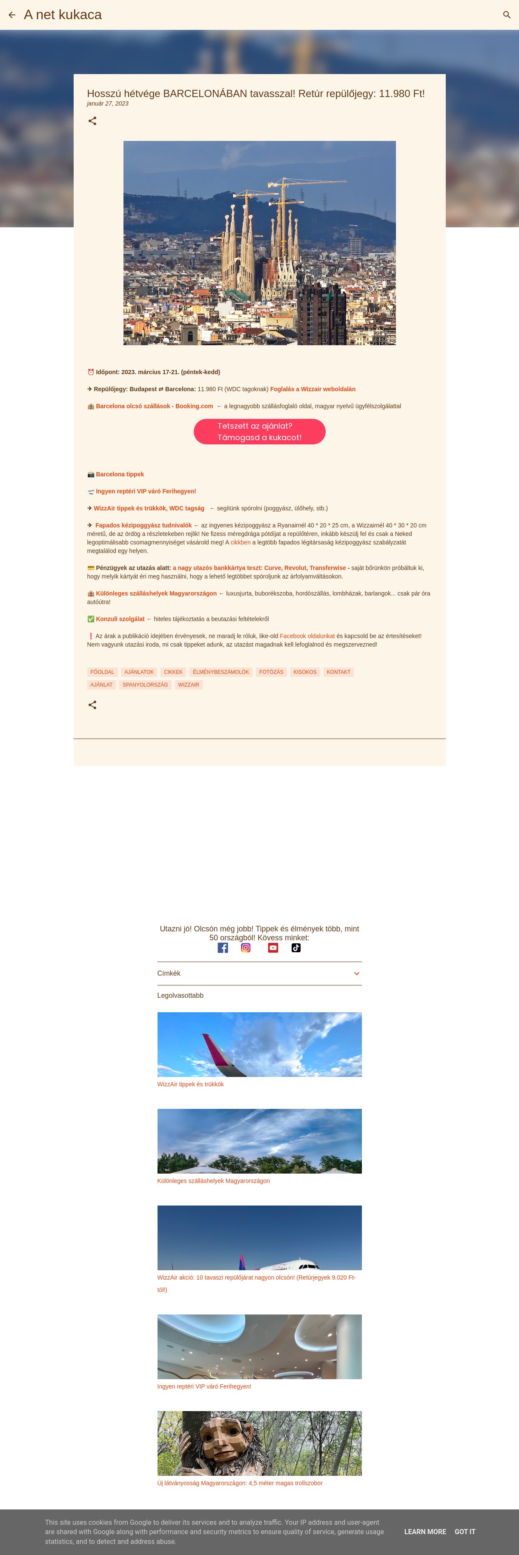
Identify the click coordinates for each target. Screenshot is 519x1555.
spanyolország (145, 685)
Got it (465, 1532)
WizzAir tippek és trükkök (191, 1084)
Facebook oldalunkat (307, 636)
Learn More (425, 1532)
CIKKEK (173, 672)
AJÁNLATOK (139, 672)
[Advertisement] (259, 838)
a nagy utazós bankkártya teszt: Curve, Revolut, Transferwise (259, 567)
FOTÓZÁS (271, 672)
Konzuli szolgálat (120, 619)
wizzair (188, 685)
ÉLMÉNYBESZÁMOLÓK (221, 672)
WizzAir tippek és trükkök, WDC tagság (149, 508)
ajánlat (102, 685)
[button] (92, 121)
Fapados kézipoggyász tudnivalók (143, 525)
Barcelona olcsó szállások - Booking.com (154, 406)
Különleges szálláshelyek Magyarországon (156, 593)
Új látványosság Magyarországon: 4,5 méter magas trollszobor (240, 1483)
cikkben (240, 542)
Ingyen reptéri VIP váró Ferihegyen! (146, 491)
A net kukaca (63, 14)
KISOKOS (305, 672)
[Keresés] (507, 15)
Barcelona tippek (120, 474)
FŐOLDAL (103, 672)
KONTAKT (339, 672)
